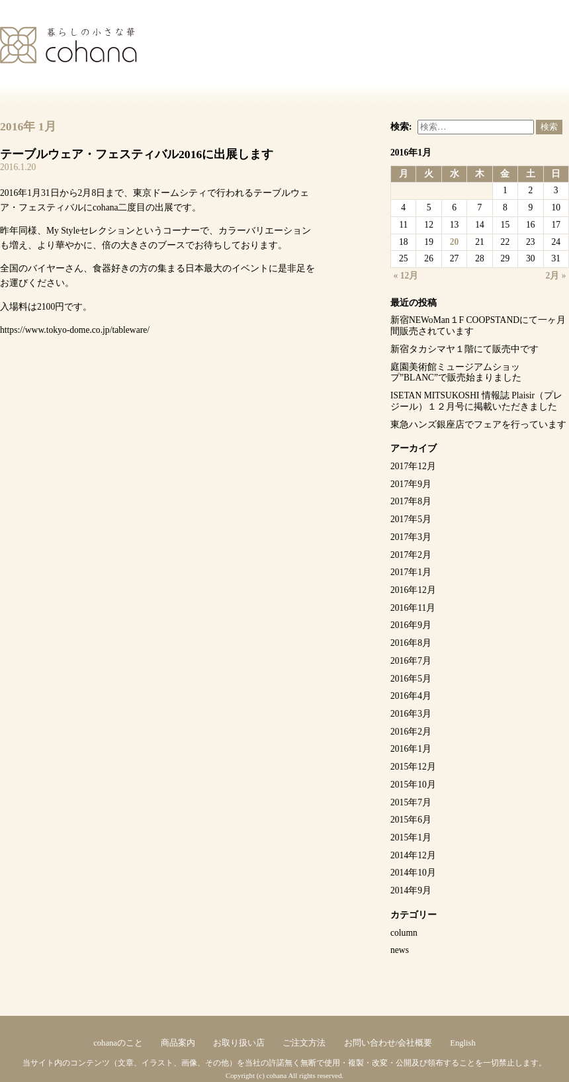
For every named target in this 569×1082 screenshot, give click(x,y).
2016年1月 (410, 749)
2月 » (556, 276)
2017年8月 (410, 501)
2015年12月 (413, 767)
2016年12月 (413, 590)
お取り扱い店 (239, 1043)
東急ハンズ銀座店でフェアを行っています (478, 424)
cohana (68, 45)
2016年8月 (410, 643)
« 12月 (406, 276)
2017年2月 (410, 555)
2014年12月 (413, 855)
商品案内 (178, 1043)
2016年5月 (410, 679)
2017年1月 (410, 572)
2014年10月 (413, 873)
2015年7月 (410, 802)
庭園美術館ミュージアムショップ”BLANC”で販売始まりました (455, 372)
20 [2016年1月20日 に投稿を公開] (454, 242)
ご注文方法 (304, 1043)
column (403, 933)
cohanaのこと (118, 1043)
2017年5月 (410, 519)
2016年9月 (410, 625)
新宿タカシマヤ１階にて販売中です (464, 349)
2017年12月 (413, 466)
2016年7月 (410, 661)
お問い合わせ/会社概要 (388, 1043)
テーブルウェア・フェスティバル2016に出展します (136, 154)
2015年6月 (410, 820)
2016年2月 (410, 732)
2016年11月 (412, 608)
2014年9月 (410, 890)
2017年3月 (410, 537)
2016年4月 (410, 696)
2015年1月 (410, 837)
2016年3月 (410, 714)
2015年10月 (413, 784)
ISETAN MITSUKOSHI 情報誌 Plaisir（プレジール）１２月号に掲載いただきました (476, 401)
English (463, 1043)
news (399, 950)
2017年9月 (410, 484)
